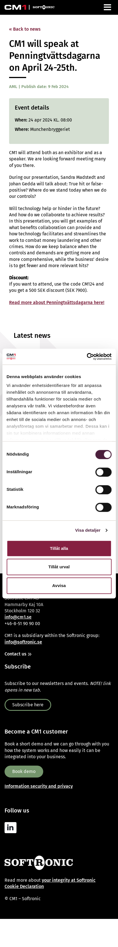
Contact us (15, 654)
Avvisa (59, 585)
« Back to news (25, 29)
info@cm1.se (18, 617)
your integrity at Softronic (69, 880)
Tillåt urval (59, 566)
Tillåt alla (59, 548)
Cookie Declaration (24, 886)
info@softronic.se (23, 642)
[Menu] (107, 7)
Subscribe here (28, 704)
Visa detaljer (87, 530)
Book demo (24, 771)
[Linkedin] (12, 828)
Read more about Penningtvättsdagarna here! (56, 302)
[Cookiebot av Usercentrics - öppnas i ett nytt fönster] (86, 356)
